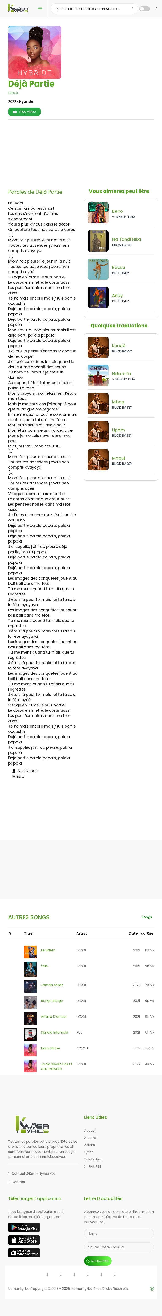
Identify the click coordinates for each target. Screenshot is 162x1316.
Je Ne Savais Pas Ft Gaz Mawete (56, 1066)
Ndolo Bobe (50, 1048)
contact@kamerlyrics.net (31, 1173)
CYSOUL (82, 1048)
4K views (152, 1064)
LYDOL (13, 93)
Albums (90, 1137)
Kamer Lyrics (82, 1288)
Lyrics (88, 1152)
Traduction (93, 1159)
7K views (152, 984)
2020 (137, 984)
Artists (89, 1144)
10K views (152, 1048)
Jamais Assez (52, 984)
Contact (17, 1181)
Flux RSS (92, 1166)
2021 (136, 1000)
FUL (79, 1032)
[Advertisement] (86, 152)
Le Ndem (48, 950)
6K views (152, 1032)
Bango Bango (52, 1000)
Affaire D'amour (54, 1016)
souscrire (97, 1261)
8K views (152, 950)
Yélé (44, 966)
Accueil (90, 1130)
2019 (136, 950)
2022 (136, 1048)
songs (146, 917)
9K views (152, 966)
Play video (24, 111)
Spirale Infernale (54, 1032)
